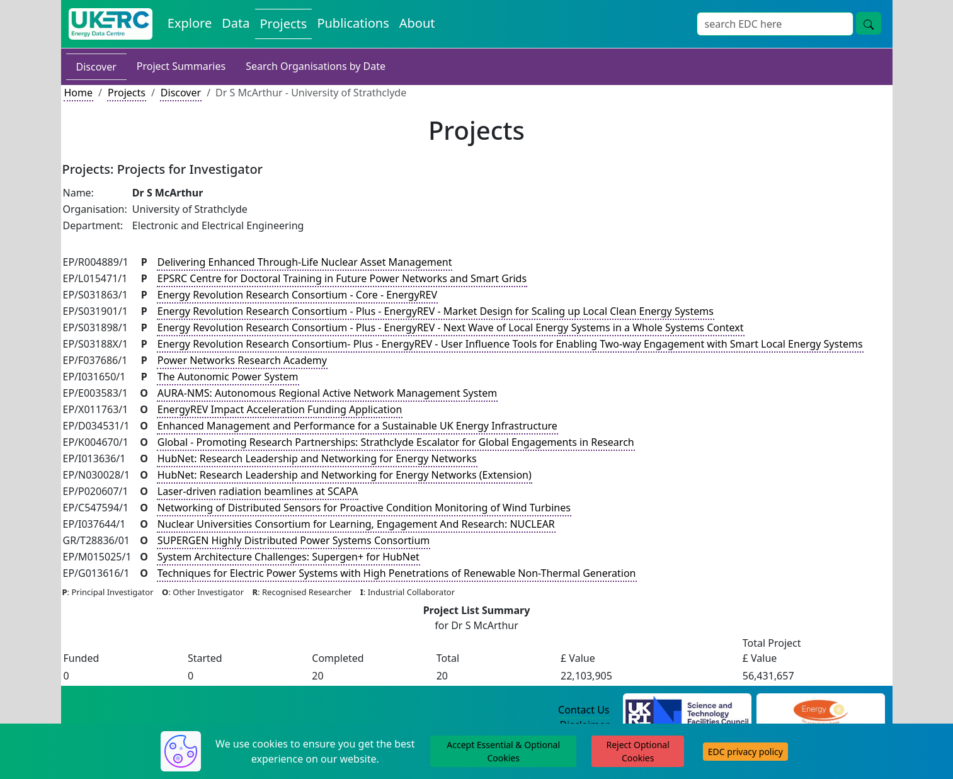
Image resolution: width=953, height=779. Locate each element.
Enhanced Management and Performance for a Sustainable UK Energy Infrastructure (357, 426)
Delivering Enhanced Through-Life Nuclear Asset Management (304, 262)
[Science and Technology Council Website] (686, 710)
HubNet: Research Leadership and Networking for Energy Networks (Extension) (344, 475)
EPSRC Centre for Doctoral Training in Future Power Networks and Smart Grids (342, 278)
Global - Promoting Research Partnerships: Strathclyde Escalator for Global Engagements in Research (395, 442)
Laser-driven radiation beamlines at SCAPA (257, 491)
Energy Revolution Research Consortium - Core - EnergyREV (297, 295)
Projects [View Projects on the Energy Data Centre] (283, 23)
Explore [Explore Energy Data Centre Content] (190, 22)
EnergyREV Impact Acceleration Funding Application (279, 409)
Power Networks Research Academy (242, 360)
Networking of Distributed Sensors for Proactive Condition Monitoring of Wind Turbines (364, 508)
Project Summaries (181, 66)
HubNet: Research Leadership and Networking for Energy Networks (317, 458)
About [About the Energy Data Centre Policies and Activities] (417, 22)
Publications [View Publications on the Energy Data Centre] (353, 22)
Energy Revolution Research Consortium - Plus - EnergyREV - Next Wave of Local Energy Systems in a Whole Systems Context (450, 327)
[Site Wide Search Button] (868, 23)
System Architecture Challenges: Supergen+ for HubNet (288, 557)
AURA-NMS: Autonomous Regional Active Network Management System (327, 393)
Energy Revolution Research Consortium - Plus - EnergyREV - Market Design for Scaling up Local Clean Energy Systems (435, 311)
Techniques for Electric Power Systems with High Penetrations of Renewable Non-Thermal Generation (396, 573)
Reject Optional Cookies (637, 751)
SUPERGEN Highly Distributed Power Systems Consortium (293, 540)
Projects (127, 93)
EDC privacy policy (745, 752)
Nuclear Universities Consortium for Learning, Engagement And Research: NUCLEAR (356, 524)
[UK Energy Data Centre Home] (110, 24)
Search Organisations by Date (315, 66)
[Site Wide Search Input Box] (775, 24)
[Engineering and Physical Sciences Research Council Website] (820, 710)
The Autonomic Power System (228, 377)
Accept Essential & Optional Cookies (503, 751)
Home (78, 93)
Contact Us (583, 710)
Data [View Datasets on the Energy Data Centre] (235, 22)
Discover (96, 67)
